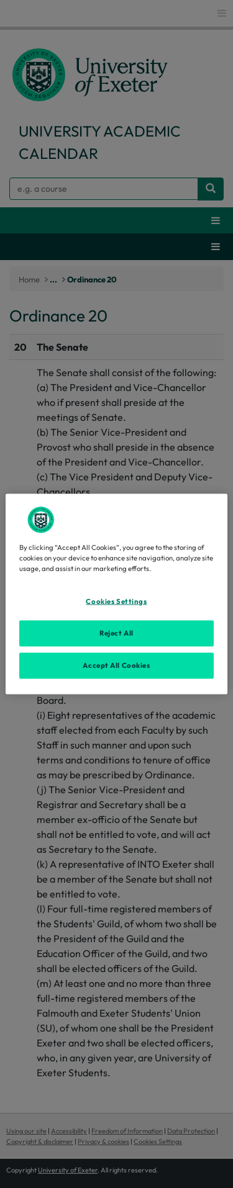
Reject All (116, 633)
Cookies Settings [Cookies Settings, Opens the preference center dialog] (116, 601)
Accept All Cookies (116, 665)
